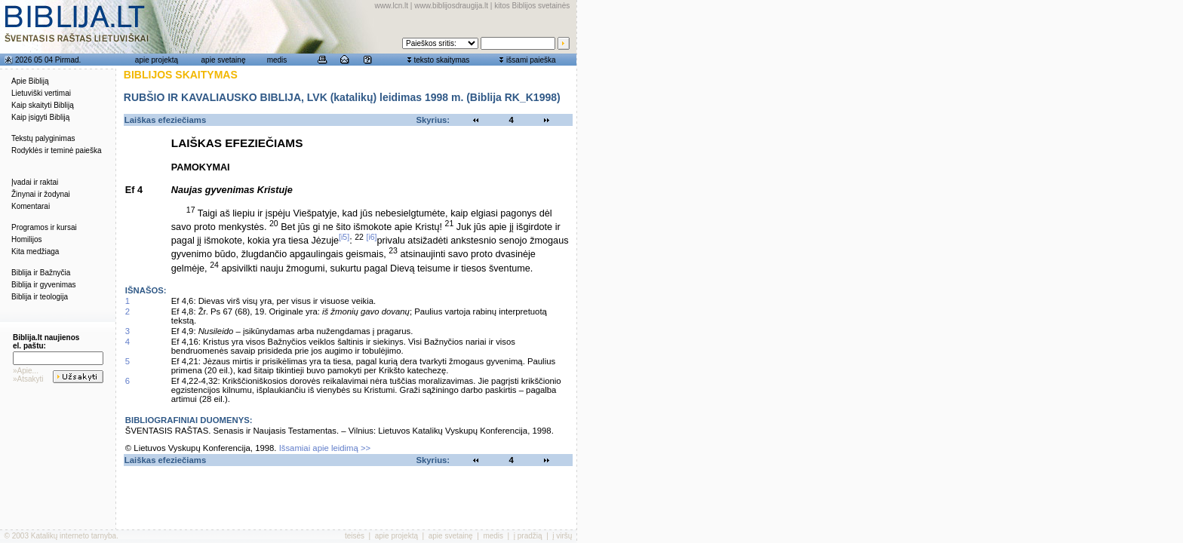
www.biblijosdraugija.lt (451, 6)
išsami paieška (531, 60)
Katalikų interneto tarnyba (73, 536)
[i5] (344, 236)
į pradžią (528, 536)
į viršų (562, 536)
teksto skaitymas (441, 60)
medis (277, 60)
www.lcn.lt (391, 6)
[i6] (371, 236)
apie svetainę (223, 60)
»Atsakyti (28, 379)
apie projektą (156, 60)
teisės (354, 536)
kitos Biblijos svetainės (532, 6)
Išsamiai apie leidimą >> (325, 447)
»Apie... (25, 371)
